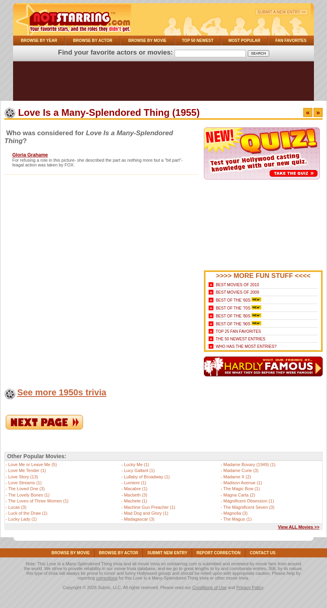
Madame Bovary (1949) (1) (249, 464)
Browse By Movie (147, 40)
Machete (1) (135, 500)
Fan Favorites (290, 40)
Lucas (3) (17, 507)
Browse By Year (39, 40)
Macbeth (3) (135, 495)
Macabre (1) (135, 488)
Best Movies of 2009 (237, 292)
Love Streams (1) (25, 482)
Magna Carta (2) (239, 495)
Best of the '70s (233, 308)
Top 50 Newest (197, 40)
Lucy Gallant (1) (139, 470)
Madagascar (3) (139, 519)
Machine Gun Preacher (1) (149, 507)
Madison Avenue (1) (242, 482)
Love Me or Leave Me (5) (32, 464)
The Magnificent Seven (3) (248, 507)
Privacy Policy (249, 587)
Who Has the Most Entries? (246, 346)
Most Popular (244, 40)
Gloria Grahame (30, 155)
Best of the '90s (233, 324)
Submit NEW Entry (167, 553)
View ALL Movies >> (298, 527)
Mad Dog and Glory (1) (146, 513)
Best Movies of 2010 (237, 285)
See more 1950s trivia (61, 392)
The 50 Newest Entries (240, 339)
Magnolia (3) (235, 513)
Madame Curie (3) (241, 470)
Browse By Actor (92, 40)
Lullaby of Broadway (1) (147, 476)
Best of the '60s (233, 300)
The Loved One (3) (26, 488)
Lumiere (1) (135, 482)
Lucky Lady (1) (22, 519)
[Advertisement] (163, 83)
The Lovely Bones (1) (29, 495)
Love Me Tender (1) (27, 470)
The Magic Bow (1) (241, 488)
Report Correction (218, 553)
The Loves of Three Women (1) (38, 500)
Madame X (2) (237, 476)
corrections (107, 578)
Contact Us (263, 553)
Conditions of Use (209, 587)
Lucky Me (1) (136, 464)
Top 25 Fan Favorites (238, 331)
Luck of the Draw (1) (28, 513)
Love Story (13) (23, 476)
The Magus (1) (237, 519)
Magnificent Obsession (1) (248, 500)
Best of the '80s (233, 316)
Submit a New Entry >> (281, 12)
